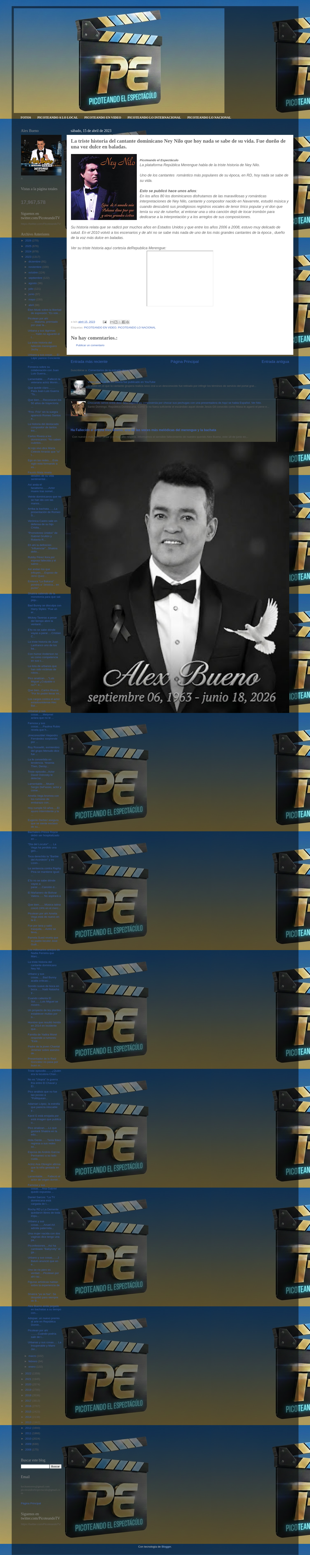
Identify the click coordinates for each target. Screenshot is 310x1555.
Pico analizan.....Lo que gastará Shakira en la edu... (42, 1131)
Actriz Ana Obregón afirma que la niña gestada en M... (44, 1167)
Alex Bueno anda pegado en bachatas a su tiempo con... (44, 1309)
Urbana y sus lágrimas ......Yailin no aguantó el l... (44, 334)
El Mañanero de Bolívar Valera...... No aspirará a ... (44, 896)
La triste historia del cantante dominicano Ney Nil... (42, 965)
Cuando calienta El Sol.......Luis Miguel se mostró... (43, 1001)
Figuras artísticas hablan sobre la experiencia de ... (44, 1285)
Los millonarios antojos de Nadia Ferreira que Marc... (44, 953)
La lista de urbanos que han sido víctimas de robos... (42, 669)
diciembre (35, 261)
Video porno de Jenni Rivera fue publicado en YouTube (122, 381)
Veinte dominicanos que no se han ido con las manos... (44, 500)
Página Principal (185, 361)
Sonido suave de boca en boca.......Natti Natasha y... (43, 989)
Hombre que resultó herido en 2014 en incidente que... (44, 1025)
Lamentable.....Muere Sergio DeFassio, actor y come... (44, 787)
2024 (28, 251)
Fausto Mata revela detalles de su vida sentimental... (41, 476)
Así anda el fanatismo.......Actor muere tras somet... (41, 488)
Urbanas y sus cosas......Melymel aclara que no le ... (41, 714)
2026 (28, 240)
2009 (28, 1444)
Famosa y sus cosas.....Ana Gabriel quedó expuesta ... (42, 1188)
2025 (28, 246)
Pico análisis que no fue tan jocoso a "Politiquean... (42, 1095)
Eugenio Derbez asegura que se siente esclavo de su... (43, 823)
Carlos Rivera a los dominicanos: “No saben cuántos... (44, 439)
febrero (33, 1361)
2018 (28, 1395)
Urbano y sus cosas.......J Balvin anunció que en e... (43, 1261)
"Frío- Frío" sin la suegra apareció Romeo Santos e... (44, 415)
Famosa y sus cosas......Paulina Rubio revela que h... (44, 726)
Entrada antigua (275, 361)
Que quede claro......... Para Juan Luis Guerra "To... (43, 391)
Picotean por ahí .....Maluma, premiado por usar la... (43, 322)
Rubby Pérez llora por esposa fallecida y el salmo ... (42, 560)
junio (32, 294)
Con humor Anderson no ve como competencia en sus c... (43, 657)
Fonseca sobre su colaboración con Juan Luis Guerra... (43, 370)
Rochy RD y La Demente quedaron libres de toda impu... (44, 1212)
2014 (28, 1417)
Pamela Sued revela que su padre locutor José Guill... (43, 941)
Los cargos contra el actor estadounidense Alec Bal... (44, 702)
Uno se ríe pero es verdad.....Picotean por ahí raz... (43, 1273)
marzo (33, 1355)
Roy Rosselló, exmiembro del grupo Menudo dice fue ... (43, 750)
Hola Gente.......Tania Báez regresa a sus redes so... (44, 1143)
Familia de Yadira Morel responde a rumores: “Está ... (42, 1038)
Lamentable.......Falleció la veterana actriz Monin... (44, 381)
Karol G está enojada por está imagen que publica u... (44, 1119)
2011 (28, 1433)
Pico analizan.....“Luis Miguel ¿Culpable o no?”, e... (41, 681)
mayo (32, 299)
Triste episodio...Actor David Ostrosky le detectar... (41, 775)
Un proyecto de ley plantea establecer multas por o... (44, 1013)
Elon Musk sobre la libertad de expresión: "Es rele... (44, 311)
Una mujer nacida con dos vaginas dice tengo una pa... (44, 1237)
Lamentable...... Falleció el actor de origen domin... (44, 1178)
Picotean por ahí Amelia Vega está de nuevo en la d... (43, 917)
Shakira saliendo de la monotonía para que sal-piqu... (44, 597)
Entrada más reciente (89, 361)
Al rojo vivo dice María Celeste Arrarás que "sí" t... (44, 451)
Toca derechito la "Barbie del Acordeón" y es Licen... (43, 860)
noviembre (35, 266)
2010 (28, 1438)
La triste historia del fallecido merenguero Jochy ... (42, 346)
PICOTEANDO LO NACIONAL (209, 117)
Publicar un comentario (90, 345)
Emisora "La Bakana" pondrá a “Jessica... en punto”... (43, 584)
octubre (34, 272)
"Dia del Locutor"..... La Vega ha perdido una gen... (42, 847)
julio (31, 288)
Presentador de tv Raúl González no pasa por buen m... (43, 1062)
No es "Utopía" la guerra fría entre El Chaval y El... (43, 1083)
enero (32, 1366)
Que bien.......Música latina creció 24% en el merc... (44, 906)
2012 (28, 1427)
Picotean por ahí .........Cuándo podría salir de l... (42, 1334)
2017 (28, 1400)
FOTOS (26, 117)
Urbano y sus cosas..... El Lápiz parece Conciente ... (44, 358)
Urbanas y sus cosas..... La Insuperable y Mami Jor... (44, 1345)
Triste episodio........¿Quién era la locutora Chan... (44, 1072)
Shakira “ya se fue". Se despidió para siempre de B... (43, 1297)
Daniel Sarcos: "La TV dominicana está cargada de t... (41, 1200)
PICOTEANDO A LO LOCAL (57, 117)
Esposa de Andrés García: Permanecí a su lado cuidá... (44, 1155)
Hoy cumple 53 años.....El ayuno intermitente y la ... (43, 811)
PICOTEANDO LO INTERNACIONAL (154, 117)
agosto (33, 283)
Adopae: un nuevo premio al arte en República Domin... (44, 1321)
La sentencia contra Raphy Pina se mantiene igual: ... (44, 871)
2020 (28, 1384)
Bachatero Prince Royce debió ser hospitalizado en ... (43, 835)
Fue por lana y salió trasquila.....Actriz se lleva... (42, 929)
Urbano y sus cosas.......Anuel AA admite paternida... (41, 1224)
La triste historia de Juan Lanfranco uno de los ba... (43, 645)
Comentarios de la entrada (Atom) (109, 370)
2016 (28, 1406)
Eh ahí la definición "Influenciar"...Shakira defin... (42, 548)
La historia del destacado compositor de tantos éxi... (43, 427)
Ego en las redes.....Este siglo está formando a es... (43, 463)
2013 (28, 1422)
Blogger (166, 1546)
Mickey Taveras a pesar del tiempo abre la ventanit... (42, 621)
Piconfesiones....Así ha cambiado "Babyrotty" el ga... (44, 1249)
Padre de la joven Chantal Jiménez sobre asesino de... (44, 1050)
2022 (28, 1373)
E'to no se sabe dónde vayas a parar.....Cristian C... (44, 633)
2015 (28, 1411)
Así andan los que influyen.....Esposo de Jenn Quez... (42, 572)
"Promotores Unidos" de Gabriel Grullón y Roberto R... (42, 536)
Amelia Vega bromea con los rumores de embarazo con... (43, 799)
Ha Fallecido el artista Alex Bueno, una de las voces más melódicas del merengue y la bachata (143, 430)
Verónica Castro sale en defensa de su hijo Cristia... (42, 524)
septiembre (36, 277)
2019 (28, 1389)
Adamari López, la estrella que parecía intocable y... (44, 1107)
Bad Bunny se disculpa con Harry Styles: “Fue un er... (44, 609)
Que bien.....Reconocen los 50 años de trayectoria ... (44, 403)
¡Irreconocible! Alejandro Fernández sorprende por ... (43, 738)
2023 (28, 256)
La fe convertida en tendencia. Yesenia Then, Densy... (41, 763)
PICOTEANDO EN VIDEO (102, 117)
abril (32, 305)
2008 (28, 1449)
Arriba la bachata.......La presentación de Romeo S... (44, 512)
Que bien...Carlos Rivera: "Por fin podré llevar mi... (44, 692)
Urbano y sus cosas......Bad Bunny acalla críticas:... (42, 977)
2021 (28, 1379)
